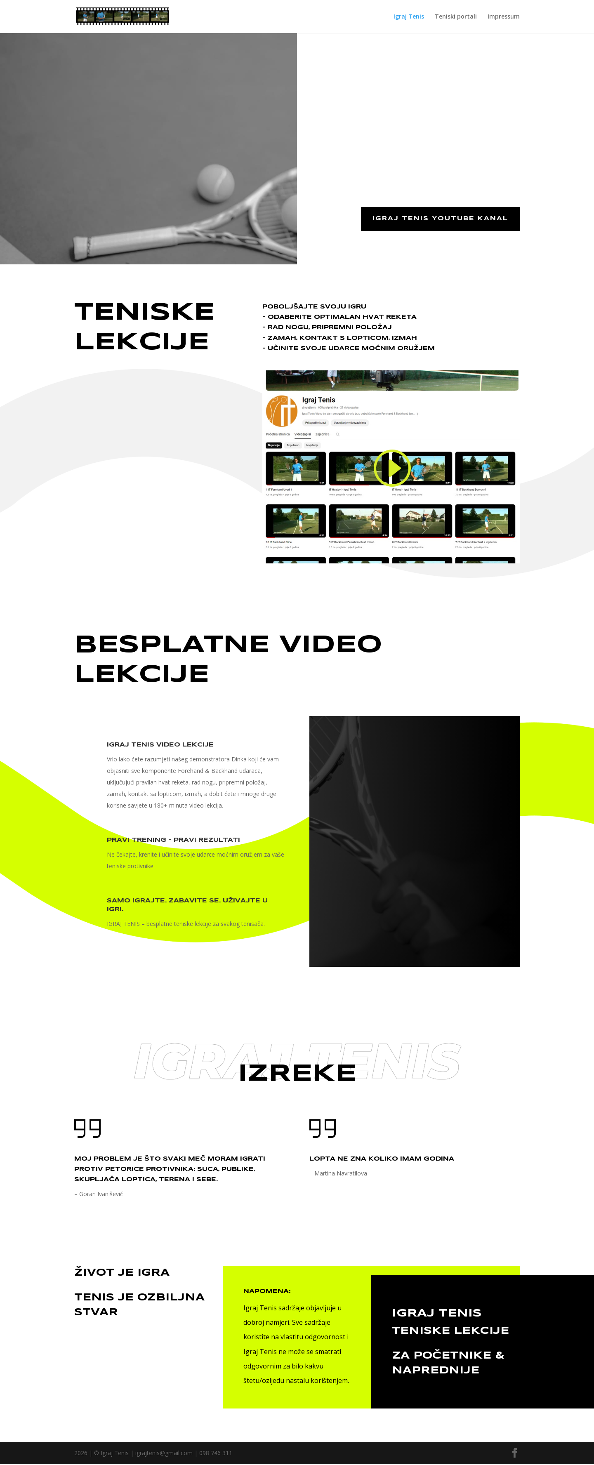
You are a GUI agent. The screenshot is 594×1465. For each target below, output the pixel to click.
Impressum (504, 17)
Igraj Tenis (409, 17)
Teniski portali (456, 17)
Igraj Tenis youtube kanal (439, 219)
